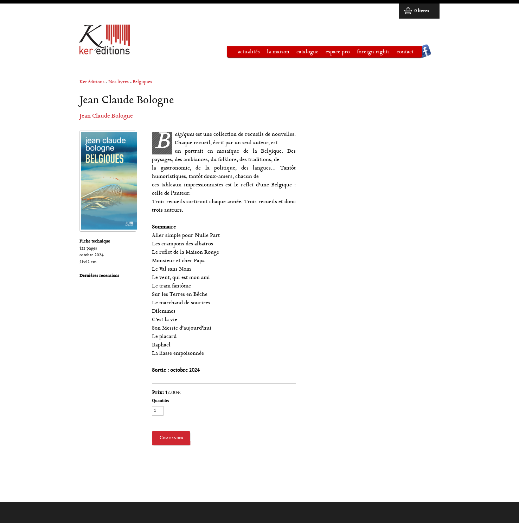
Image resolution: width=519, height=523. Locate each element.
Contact (405, 52)
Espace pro (334, 53)
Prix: (158, 393)
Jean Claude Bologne (106, 116)
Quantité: (160, 400)
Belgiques (142, 82)
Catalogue (304, 53)
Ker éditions (91, 82)
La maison (274, 53)
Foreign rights (373, 52)
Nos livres (118, 82)
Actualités (249, 52)
